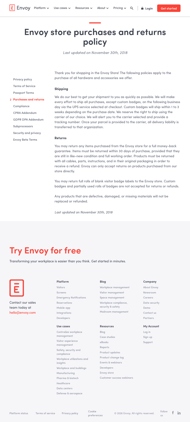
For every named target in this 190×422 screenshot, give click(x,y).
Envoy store (107, 373)
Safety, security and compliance (69, 352)
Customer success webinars (116, 378)
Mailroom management (114, 312)
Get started (169, 8)
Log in (146, 332)
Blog (102, 332)
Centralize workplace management (69, 334)
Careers (148, 297)
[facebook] (172, 413)
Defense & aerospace (69, 393)
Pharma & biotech (67, 378)
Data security (151, 303)
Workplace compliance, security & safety (113, 305)
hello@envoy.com (22, 312)
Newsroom (149, 292)
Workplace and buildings (71, 368)
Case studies (107, 337)
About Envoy (150, 287)
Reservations (64, 303)
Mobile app (63, 308)
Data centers (64, 388)
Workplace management (115, 287)
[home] (19, 7)
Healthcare (63, 383)
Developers (63, 318)
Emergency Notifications (71, 297)
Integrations (64, 313)
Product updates (110, 352)
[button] (42, 8)
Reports (104, 347)
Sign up (147, 337)
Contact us (149, 313)
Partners (148, 318)
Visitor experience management (67, 343)
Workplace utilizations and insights (72, 361)
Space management (112, 297)
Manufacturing (66, 373)
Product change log (112, 357)
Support (148, 342)
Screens (61, 292)
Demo (146, 308)
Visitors (61, 287)
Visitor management (112, 292)
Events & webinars (111, 362)
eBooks (104, 342)
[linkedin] (179, 413)
